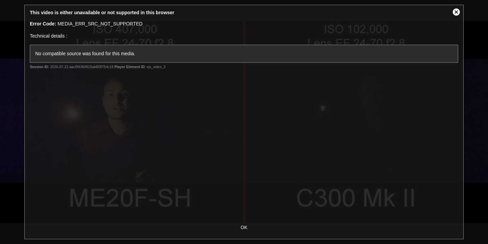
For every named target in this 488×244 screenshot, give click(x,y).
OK (244, 227)
